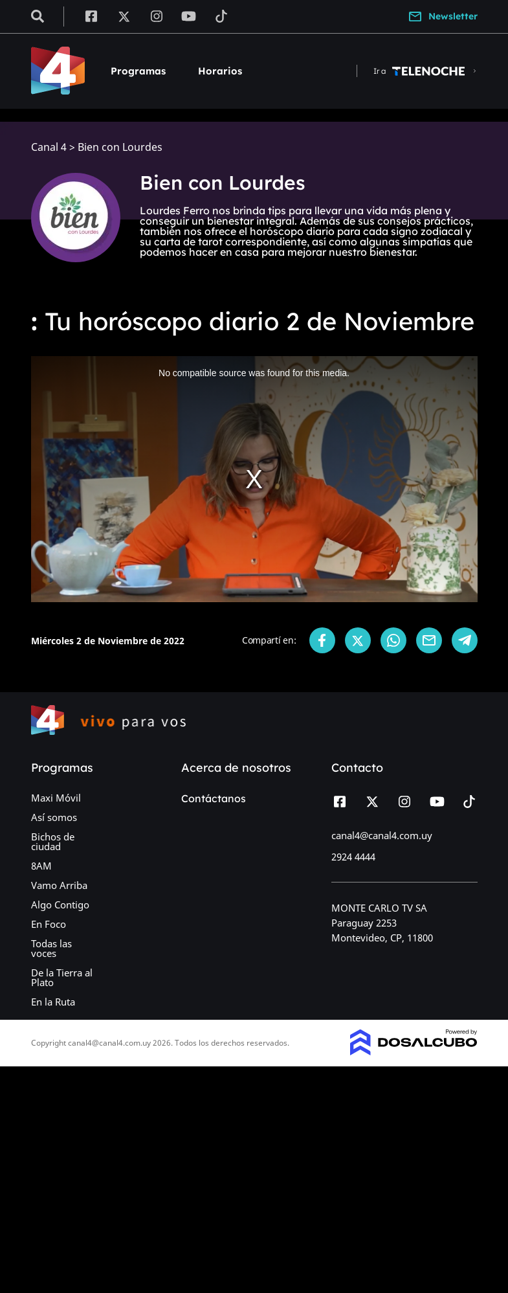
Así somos (54, 817)
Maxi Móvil (56, 797)
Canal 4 (49, 147)
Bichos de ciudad (52, 841)
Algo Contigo (60, 904)
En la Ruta (53, 1001)
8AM (41, 865)
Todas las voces (51, 948)
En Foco (48, 923)
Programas (138, 71)
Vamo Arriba (59, 885)
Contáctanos (213, 798)
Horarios (220, 71)
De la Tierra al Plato (62, 977)
